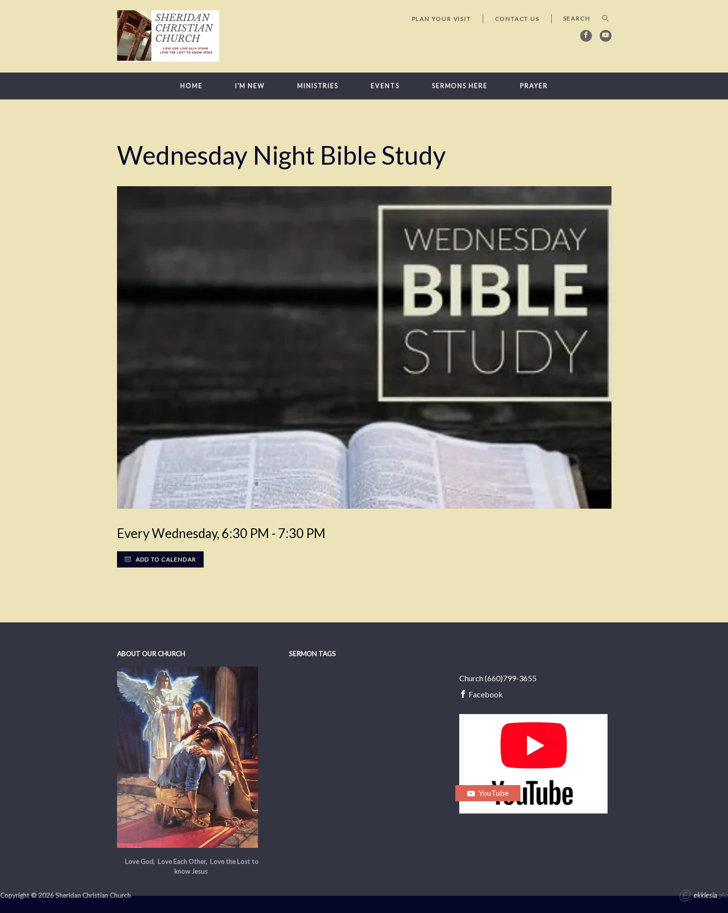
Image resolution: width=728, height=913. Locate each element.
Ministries (317, 86)
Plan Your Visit (441, 19)
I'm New (250, 86)
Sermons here (460, 86)
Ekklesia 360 (703, 896)
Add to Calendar (160, 559)
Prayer (534, 86)
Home (191, 86)
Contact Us (517, 19)
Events (385, 86)
